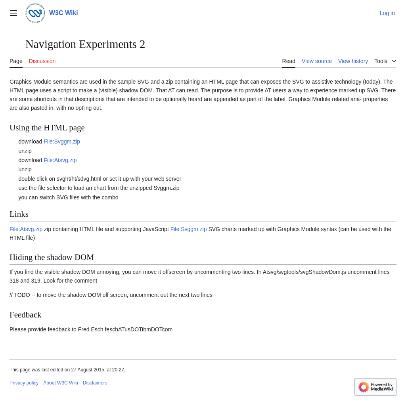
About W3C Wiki (60, 383)
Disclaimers (95, 383)
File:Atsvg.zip (60, 160)
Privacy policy (24, 383)
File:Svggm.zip (62, 141)
